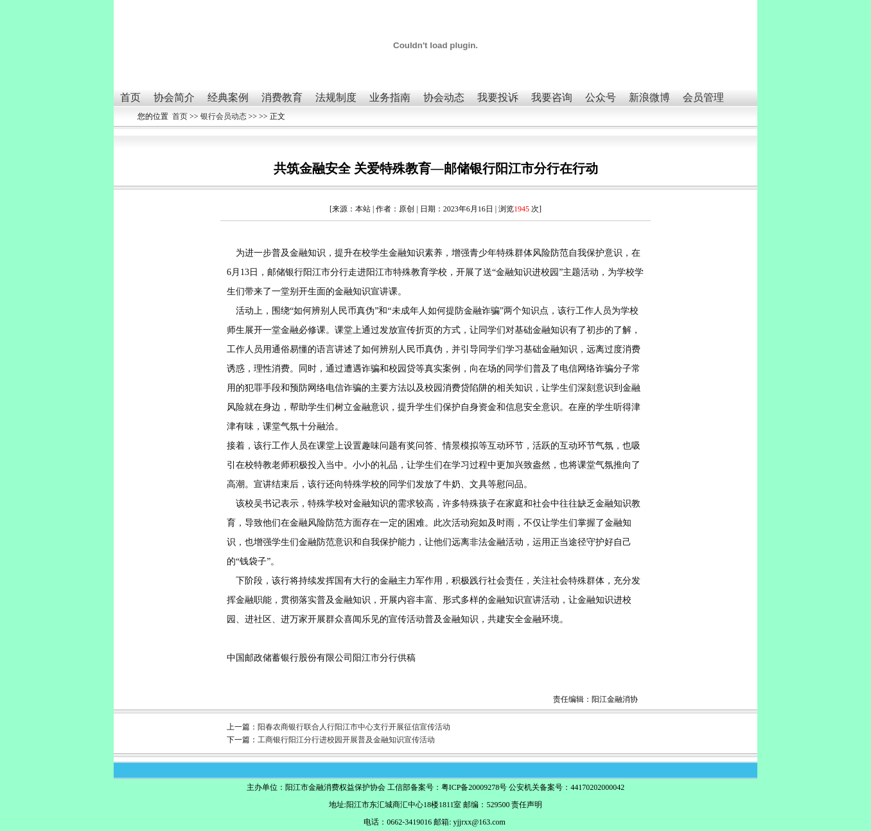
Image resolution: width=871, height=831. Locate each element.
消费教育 (282, 97)
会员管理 (703, 97)
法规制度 (335, 97)
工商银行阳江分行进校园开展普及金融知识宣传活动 (346, 739)
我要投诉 (497, 97)
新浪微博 (649, 97)
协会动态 (443, 97)
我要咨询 (551, 97)
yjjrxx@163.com (479, 822)
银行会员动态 (223, 116)
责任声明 (526, 804)
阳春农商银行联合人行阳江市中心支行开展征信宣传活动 (354, 726)
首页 (130, 97)
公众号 (600, 97)
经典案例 (228, 97)
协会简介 (174, 97)
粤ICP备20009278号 (474, 787)
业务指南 (389, 97)
